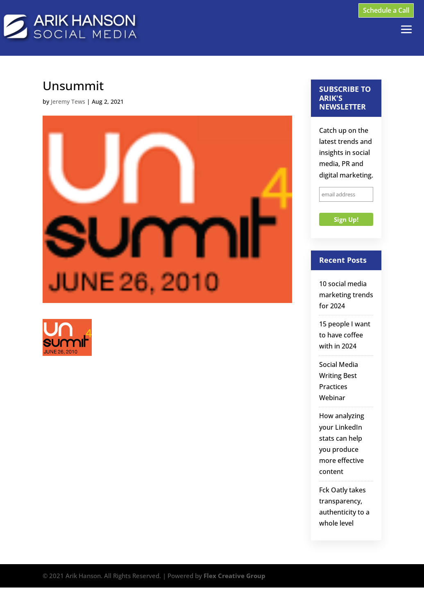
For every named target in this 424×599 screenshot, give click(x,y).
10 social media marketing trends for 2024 (346, 294)
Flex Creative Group (234, 576)
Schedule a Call (386, 10)
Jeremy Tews (68, 101)
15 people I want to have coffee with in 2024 (344, 335)
